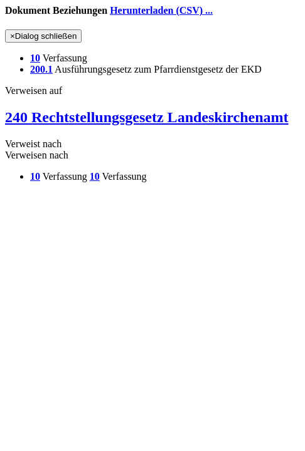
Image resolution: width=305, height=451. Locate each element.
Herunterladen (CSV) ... (161, 10)
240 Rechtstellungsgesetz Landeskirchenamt (147, 117)
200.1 (41, 69)
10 (35, 58)
